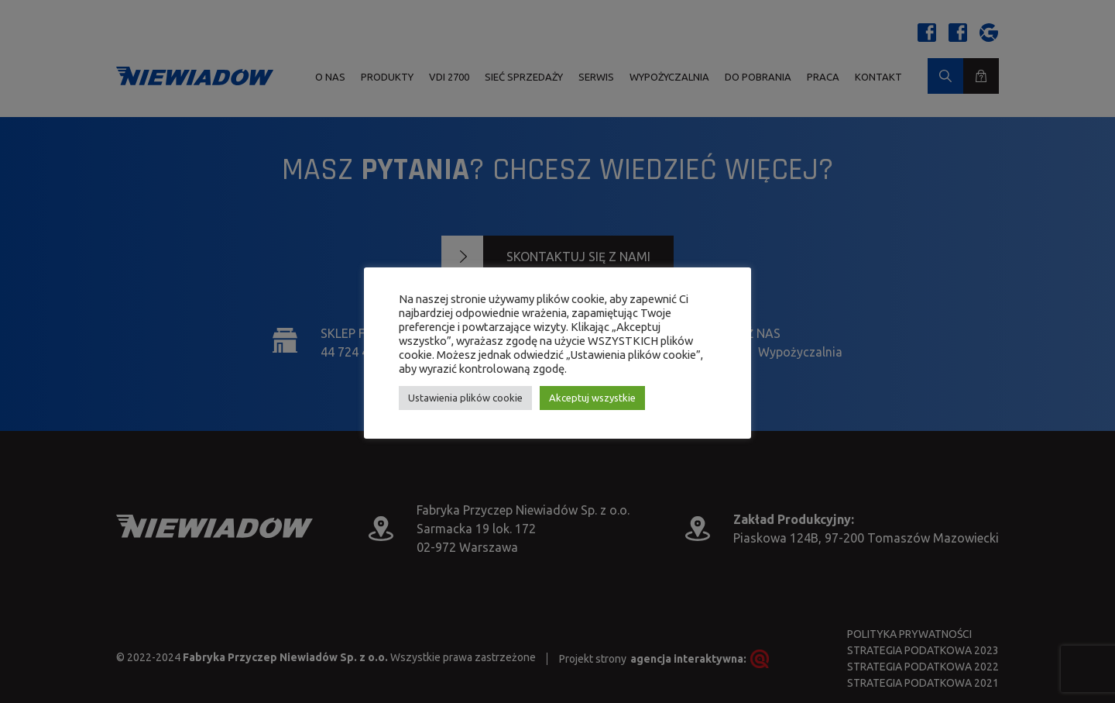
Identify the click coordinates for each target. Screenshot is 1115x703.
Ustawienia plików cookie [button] (465, 397)
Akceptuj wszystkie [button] (592, 397)
